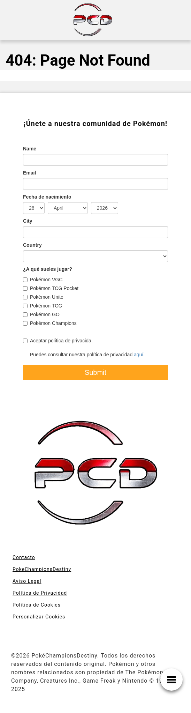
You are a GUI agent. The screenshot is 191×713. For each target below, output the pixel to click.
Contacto (24, 557)
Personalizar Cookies (39, 616)
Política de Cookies (37, 605)
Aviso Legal (27, 581)
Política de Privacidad (40, 593)
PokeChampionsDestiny (42, 569)
